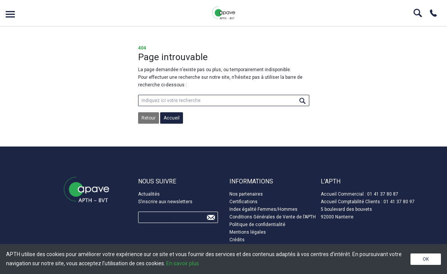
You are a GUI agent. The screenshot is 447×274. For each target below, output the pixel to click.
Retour (149, 118)
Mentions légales (247, 232)
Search (418, 13)
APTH (223, 13)
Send (211, 217)
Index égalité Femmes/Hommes (263, 209)
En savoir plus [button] (182, 263)
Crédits (237, 239)
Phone (433, 13)
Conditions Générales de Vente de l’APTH (272, 217)
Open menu (10, 14)
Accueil (172, 118)
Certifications (243, 201)
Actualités (149, 194)
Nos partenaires (246, 194)
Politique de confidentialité (257, 224)
